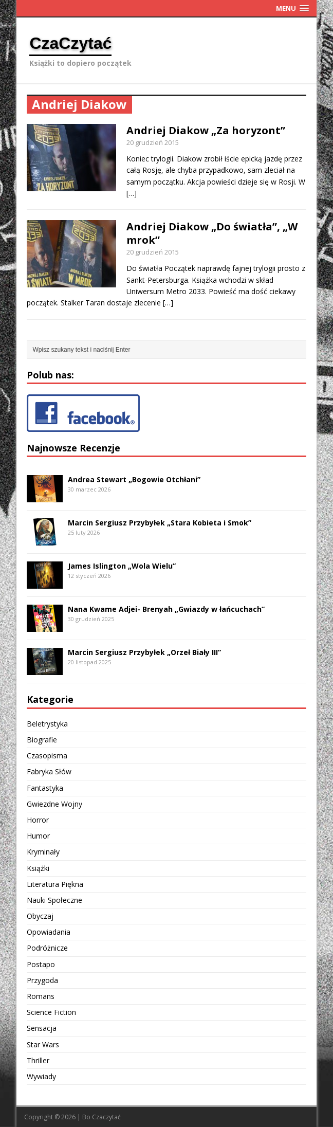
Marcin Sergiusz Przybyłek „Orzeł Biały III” (144, 652)
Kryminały (43, 852)
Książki (38, 868)
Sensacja (42, 1028)
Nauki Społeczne (54, 900)
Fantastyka (45, 788)
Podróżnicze (47, 948)
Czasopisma (47, 755)
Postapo (41, 964)
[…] (131, 193)
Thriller (38, 1060)
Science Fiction (51, 1012)
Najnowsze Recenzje (73, 448)
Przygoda (42, 980)
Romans (40, 996)
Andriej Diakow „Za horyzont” (205, 130)
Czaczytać (106, 1117)
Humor (38, 836)
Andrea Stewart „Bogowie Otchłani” (134, 479)
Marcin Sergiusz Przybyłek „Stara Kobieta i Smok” (159, 523)
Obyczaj (40, 916)
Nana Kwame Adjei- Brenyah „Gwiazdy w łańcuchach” (166, 609)
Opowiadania (48, 932)
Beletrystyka (47, 724)
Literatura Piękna (55, 884)
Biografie (42, 739)
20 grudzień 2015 (152, 142)
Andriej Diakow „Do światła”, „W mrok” (212, 233)
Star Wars (43, 1044)
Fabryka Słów (49, 771)
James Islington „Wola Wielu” (122, 566)
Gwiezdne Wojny (54, 804)
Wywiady (41, 1076)
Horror (38, 820)
